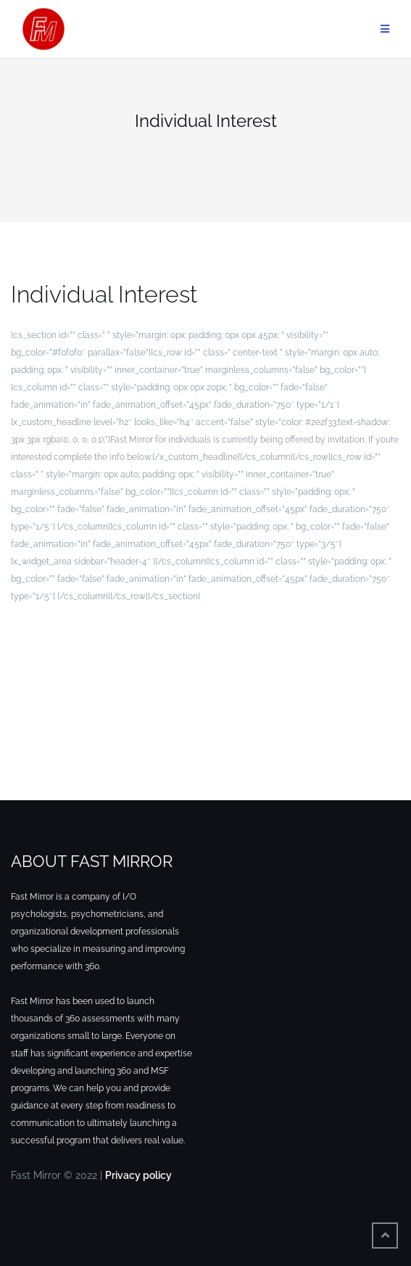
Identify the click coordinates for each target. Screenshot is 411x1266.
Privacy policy (138, 1175)
